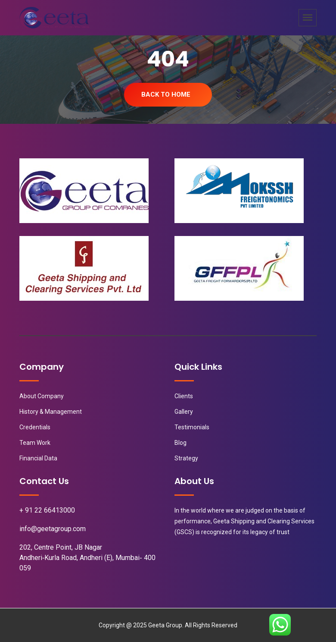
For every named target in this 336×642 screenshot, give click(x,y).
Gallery (183, 411)
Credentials (34, 427)
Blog (180, 442)
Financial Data (38, 458)
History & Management (50, 411)
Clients (183, 396)
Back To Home (165, 94)
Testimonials (191, 427)
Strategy (186, 458)
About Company (41, 396)
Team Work (34, 442)
